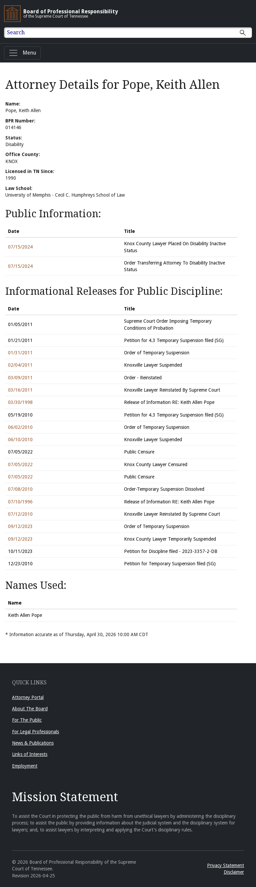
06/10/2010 (20, 439)
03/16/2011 (20, 390)
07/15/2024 (20, 247)
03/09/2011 (20, 377)
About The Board (30, 708)
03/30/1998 (20, 402)
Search (16, 32)
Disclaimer (234, 872)
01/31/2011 (20, 352)
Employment (24, 766)
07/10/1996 (20, 501)
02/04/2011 (20, 365)
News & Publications (33, 743)
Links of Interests (29, 754)
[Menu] (22, 53)
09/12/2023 (20, 526)
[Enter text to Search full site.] (132, 32)
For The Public (27, 720)
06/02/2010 (20, 427)
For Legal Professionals (35, 731)
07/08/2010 (20, 489)
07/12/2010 (20, 514)
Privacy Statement (225, 865)
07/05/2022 (20, 464)
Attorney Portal (28, 697)
